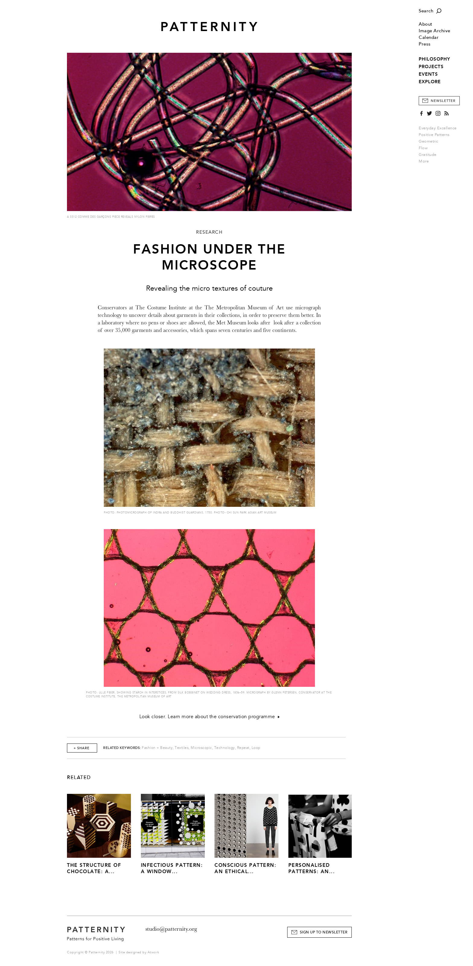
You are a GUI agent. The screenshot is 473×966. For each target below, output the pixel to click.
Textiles (182, 748)
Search (426, 11)
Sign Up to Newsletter (324, 932)
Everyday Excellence (438, 128)
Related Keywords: (122, 748)
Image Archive (434, 30)
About (426, 24)
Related (79, 778)
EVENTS (428, 74)
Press (425, 44)
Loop (256, 748)
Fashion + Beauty (157, 748)
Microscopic (201, 748)
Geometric (428, 141)
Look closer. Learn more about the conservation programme (209, 717)
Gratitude (427, 154)
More (426, 161)
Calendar (429, 37)
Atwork (153, 952)
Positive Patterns (434, 134)
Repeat (243, 748)
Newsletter (443, 101)
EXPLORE (430, 81)
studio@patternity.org (171, 929)
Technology (224, 748)
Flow (423, 148)
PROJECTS (431, 66)
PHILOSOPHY (434, 59)
